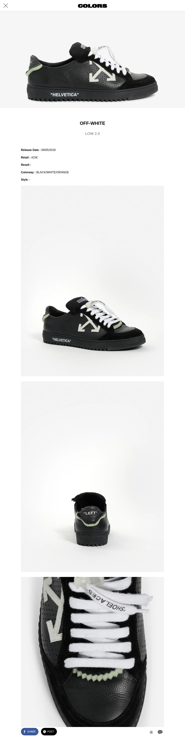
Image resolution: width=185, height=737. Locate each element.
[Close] (6, 6)
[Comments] (159, 732)
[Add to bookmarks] (151, 732)
